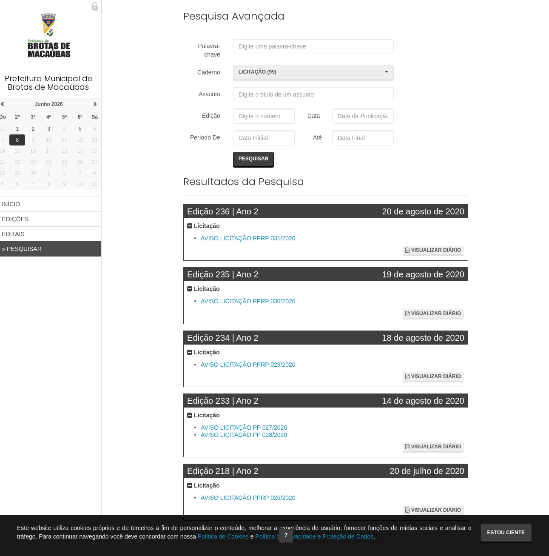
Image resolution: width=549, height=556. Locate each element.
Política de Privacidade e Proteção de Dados (314, 536)
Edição (214, 115)
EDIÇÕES (19, 219)
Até (318, 137)
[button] (315, 72)
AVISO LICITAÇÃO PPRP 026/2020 (251, 498)
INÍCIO (15, 204)
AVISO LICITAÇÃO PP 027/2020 (247, 427)
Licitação (207, 225)
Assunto (212, 94)
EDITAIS (17, 234)
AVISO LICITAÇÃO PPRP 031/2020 (251, 238)
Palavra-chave (212, 50)
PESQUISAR (26, 248)
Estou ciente (506, 533)
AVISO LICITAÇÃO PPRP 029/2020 (251, 364)
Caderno (211, 72)
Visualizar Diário (434, 250)
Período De (208, 137)
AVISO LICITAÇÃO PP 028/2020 (247, 434)
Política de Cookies (223, 536)
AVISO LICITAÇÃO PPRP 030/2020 (251, 301)
